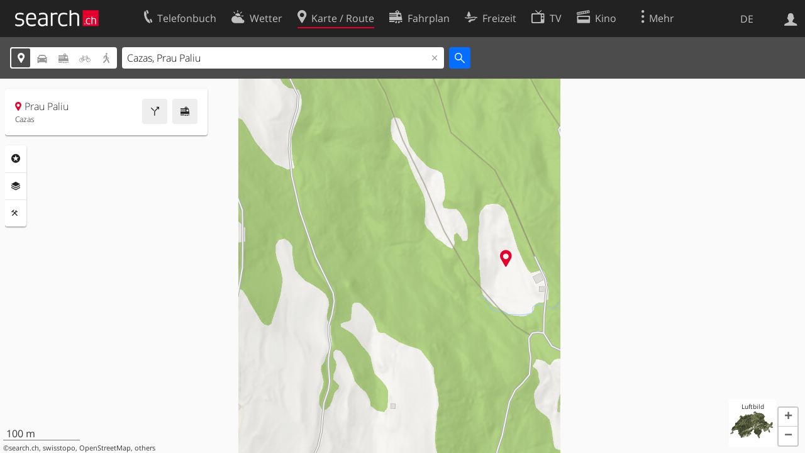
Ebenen (15, 186)
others (145, 448)
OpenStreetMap (105, 448)
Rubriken (15, 158)
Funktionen (15, 213)
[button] (788, 417)
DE (746, 19)
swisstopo (59, 448)
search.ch (24, 448)
